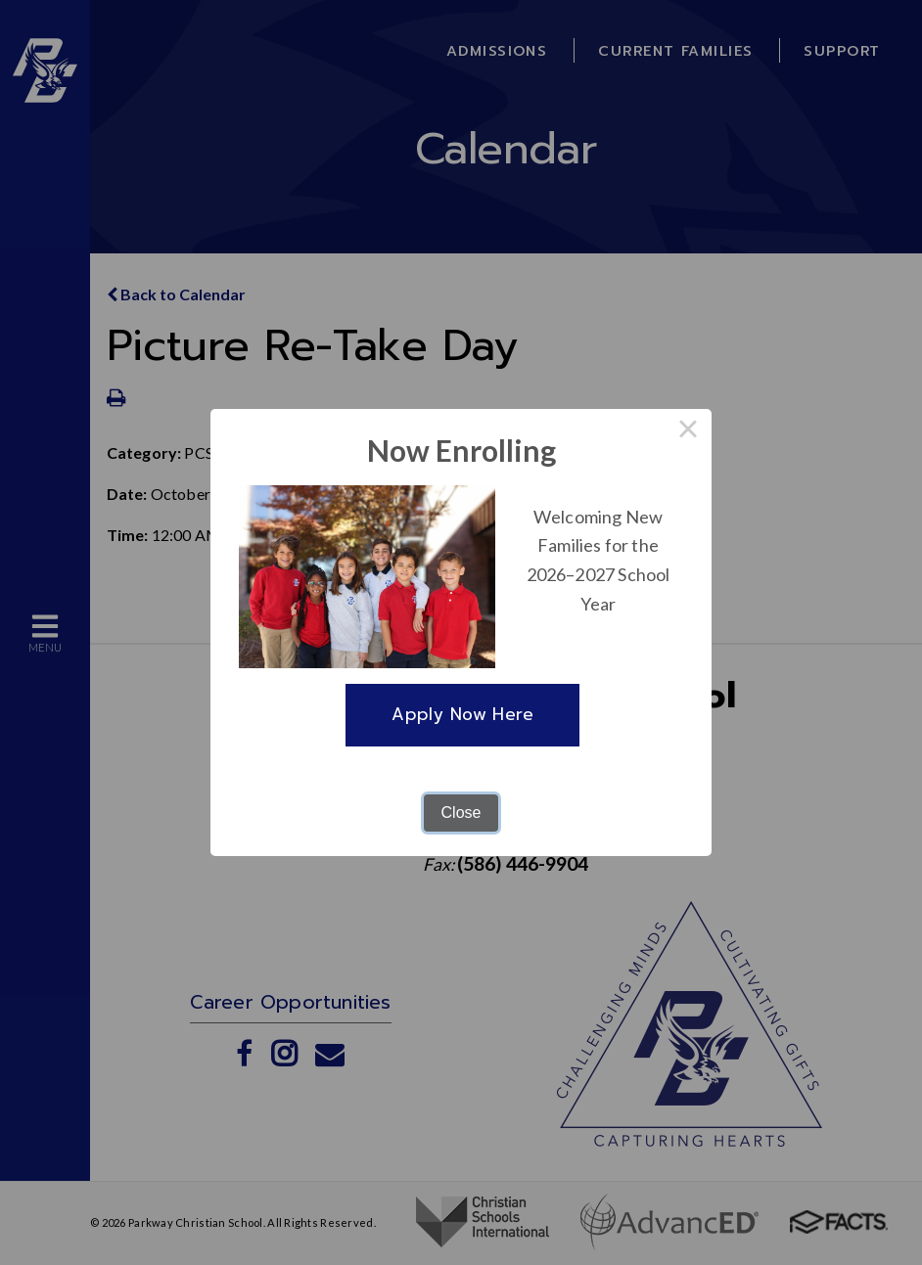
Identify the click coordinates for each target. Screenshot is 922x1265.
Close (461, 812)
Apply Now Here (462, 714)
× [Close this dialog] (688, 432)
